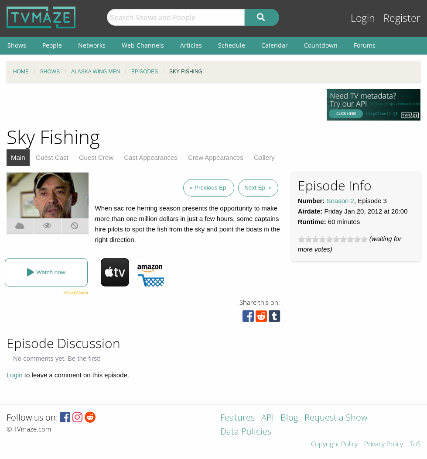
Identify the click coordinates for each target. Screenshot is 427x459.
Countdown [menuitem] (321, 45)
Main (18, 157)
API (267, 418)
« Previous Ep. (209, 187)
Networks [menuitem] (92, 45)
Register (401, 18)
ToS (415, 444)
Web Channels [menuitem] (143, 45)
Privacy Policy (383, 444)
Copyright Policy (334, 444)
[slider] (333, 239)
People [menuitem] (52, 45)
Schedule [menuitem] (231, 45)
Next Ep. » (258, 187)
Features (237, 418)
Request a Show (335, 418)
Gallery (264, 157)
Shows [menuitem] (16, 45)
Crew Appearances (215, 157)
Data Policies (245, 432)
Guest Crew (96, 157)
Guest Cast (52, 157)
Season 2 (340, 200)
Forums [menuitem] (365, 45)
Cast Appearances (151, 157)
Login (363, 18)
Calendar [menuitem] (274, 45)
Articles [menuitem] (191, 45)
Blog (289, 418)
